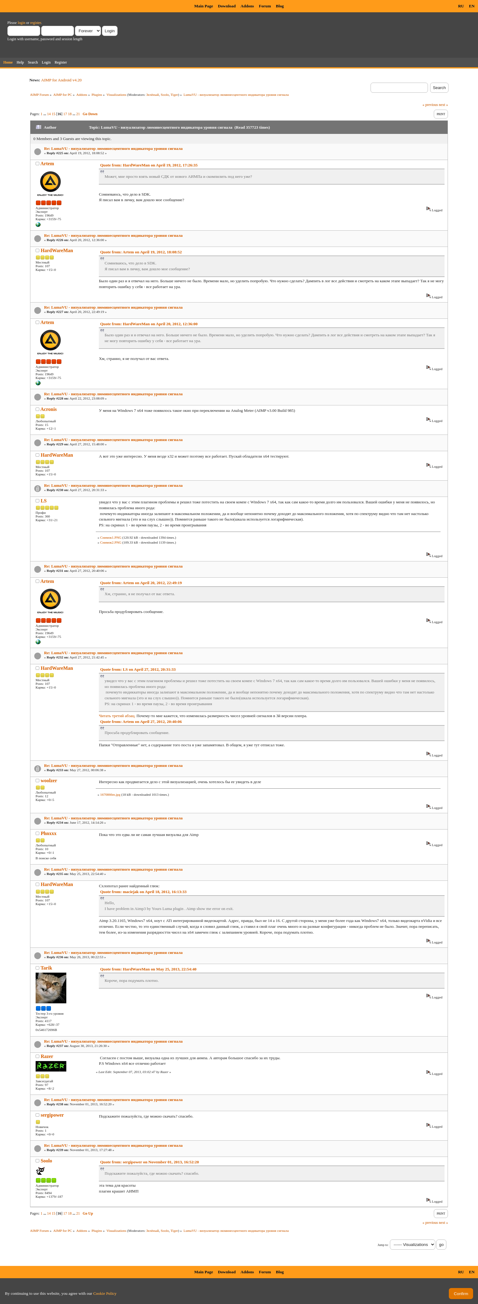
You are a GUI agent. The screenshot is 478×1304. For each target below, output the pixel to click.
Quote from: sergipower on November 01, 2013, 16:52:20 (149, 1162)
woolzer (49, 780)
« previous (430, 105)
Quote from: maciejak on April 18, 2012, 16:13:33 (143, 891)
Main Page (203, 6)
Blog (280, 6)
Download (227, 6)
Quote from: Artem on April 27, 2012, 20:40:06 (141, 721)
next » (443, 105)
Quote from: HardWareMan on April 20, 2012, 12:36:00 (149, 324)
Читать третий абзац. (117, 715)
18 (70, 114)
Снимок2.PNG (110, 542)
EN (472, 6)
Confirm (461, 1293)
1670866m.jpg (110, 794)
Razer (47, 1056)
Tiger (174, 94)
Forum (265, 6)
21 (78, 114)
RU (461, 6)
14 (49, 114)
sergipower (52, 1115)
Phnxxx (48, 833)
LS (44, 500)
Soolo (165, 94)
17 (65, 114)
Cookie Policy (105, 1293)
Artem (47, 163)
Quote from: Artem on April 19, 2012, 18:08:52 (141, 252)
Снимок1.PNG (110, 537)
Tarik (46, 967)
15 (53, 114)
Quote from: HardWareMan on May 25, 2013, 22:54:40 (148, 969)
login (21, 23)
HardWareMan (57, 250)
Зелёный (152, 94)
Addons (247, 6)
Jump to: (383, 1245)
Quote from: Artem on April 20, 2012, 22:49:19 (141, 582)
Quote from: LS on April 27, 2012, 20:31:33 (138, 669)
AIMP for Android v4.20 (61, 80)
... (45, 114)
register (35, 23)
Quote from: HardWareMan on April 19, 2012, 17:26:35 (149, 165)
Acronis (49, 409)
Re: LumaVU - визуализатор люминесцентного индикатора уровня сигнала (113, 148)
